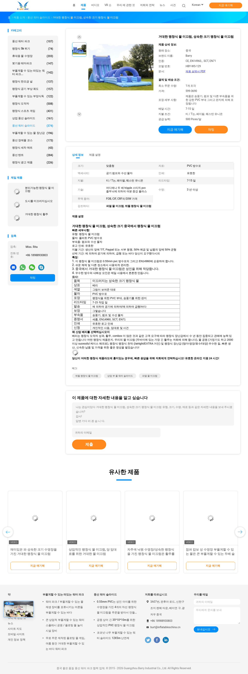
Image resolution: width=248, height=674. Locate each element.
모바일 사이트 (16, 634)
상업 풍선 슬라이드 (32, 118)
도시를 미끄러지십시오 (39, 201)
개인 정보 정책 (16, 639)
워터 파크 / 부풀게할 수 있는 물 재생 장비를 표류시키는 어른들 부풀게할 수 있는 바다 (64, 607)
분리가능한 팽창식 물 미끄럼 (39, 189)
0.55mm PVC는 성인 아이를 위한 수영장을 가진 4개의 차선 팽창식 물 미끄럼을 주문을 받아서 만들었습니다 (117, 607)
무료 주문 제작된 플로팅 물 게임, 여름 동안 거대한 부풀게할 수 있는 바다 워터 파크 (65, 643)
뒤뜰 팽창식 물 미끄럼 (86, 376)
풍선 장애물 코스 (32, 140)
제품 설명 (95, 154)
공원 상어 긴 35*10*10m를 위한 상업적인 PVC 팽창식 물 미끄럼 (116, 622)
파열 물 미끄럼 (149, 376)
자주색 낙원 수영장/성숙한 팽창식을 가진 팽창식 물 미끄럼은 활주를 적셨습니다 (151, 554)
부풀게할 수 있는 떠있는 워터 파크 (63, 594)
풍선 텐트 (32, 155)
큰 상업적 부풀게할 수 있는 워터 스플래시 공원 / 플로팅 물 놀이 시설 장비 (65, 625)
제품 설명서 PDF (196, 71)
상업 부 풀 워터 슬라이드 (120, 376)
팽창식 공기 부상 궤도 (32, 89)
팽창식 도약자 (32, 104)
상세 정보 (78, 154)
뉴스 (10, 623)
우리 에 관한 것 (17, 617)
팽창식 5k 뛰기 (32, 49)
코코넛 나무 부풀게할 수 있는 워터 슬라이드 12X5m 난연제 (116, 635)
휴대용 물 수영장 (32, 56)
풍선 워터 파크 (32, 41)
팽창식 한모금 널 (32, 82)
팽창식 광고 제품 (32, 162)
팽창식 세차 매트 (32, 148)
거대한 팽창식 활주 (36, 214)
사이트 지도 (15, 628)
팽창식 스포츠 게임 (32, 111)
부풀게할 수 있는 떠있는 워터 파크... (32, 72)
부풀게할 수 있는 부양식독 (32, 96)
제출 (89, 444)
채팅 (32, 277)
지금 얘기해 (226, 5)
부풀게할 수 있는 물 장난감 (32, 133)
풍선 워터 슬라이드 (32, 126)
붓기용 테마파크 (32, 63)
